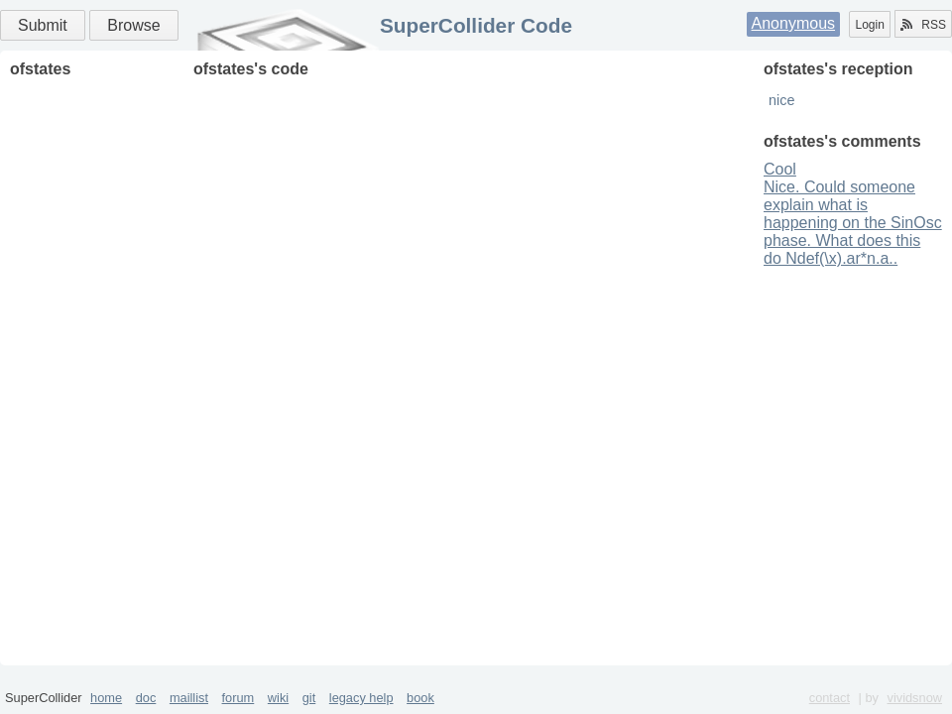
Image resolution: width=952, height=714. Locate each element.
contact (829, 697)
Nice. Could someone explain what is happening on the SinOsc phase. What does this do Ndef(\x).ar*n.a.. (853, 222)
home (106, 697)
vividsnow (915, 697)
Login (869, 25)
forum (238, 697)
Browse (133, 25)
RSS (923, 25)
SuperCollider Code (476, 25)
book (420, 697)
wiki (278, 697)
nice (781, 100)
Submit (42, 25)
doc (146, 697)
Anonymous (794, 23)
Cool (780, 169)
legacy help (361, 697)
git (309, 697)
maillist (189, 697)
